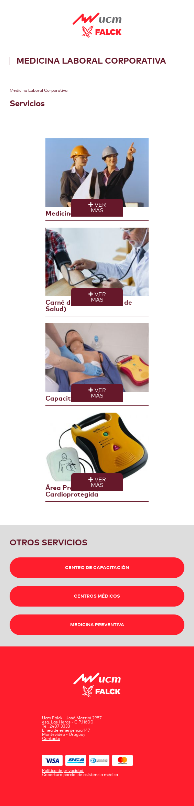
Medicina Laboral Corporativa (38, 91)
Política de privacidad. (63, 771)
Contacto (51, 739)
